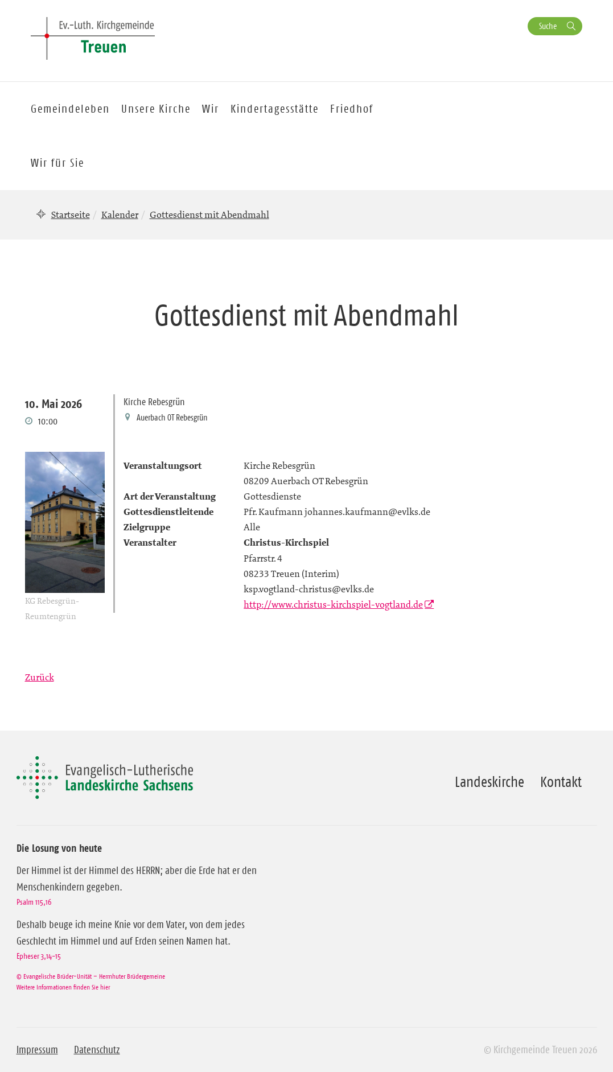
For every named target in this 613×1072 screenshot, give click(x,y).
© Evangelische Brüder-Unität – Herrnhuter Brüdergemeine (91, 976)
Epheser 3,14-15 (39, 956)
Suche (548, 25)
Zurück (39, 677)
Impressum (37, 1050)
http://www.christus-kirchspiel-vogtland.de (333, 604)
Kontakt (561, 782)
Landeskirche (489, 782)
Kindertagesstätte (275, 109)
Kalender (119, 214)
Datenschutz (97, 1050)
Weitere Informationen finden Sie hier (63, 987)
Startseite (70, 214)
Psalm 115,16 (34, 902)
